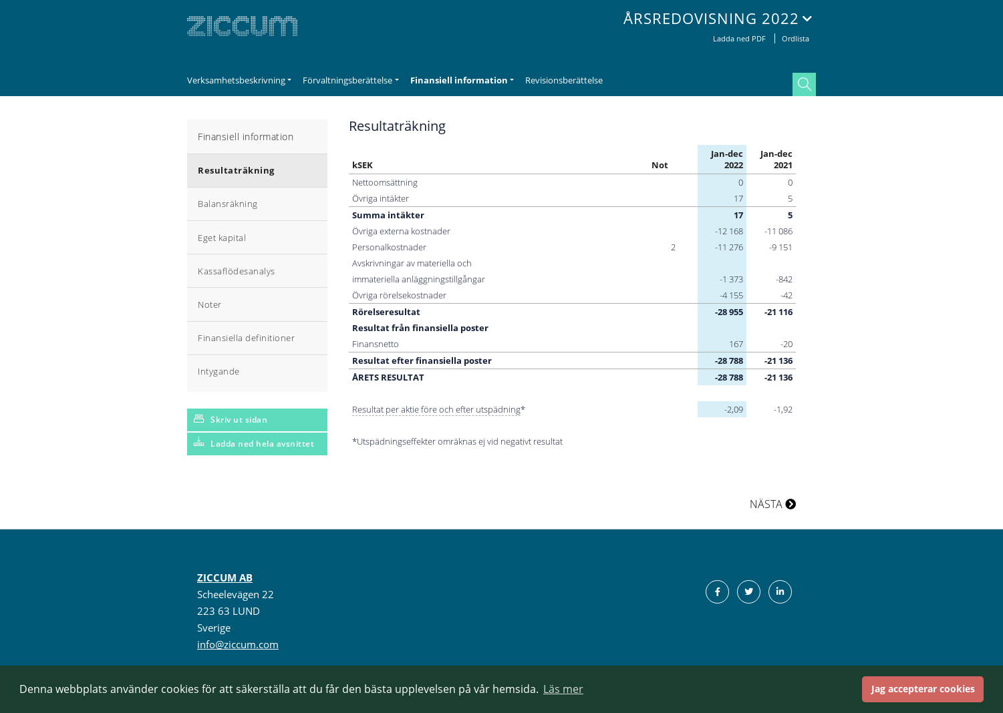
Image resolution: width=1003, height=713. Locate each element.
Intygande (219, 371)
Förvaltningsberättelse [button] (347, 80)
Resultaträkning (236, 170)
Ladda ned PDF (740, 38)
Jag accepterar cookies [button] (923, 688)
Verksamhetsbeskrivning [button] (236, 80)
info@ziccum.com (238, 644)
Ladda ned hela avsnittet (262, 443)
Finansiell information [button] (459, 80)
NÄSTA (773, 504)
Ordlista (795, 38)
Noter (210, 304)
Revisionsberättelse (564, 80)
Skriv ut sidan (238, 419)
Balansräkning (228, 204)
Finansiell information (245, 136)
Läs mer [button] (563, 689)
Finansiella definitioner (246, 338)
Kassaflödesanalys (236, 271)
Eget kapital (222, 238)
